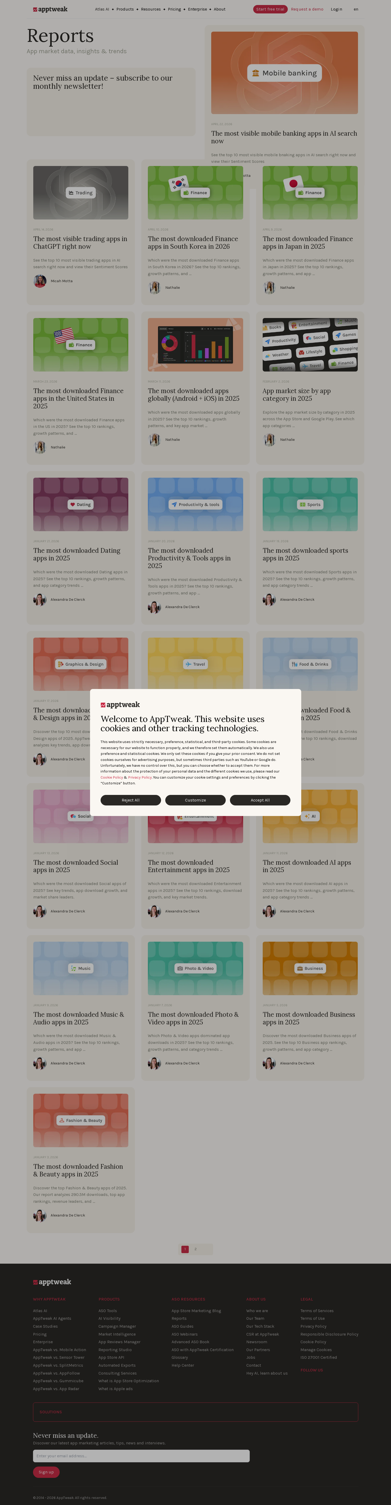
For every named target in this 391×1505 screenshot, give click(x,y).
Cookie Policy (112, 777)
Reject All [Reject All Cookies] (131, 800)
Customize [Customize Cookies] (195, 800)
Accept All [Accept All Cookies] (260, 800)
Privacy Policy (140, 777)
